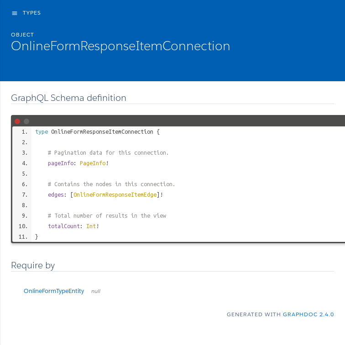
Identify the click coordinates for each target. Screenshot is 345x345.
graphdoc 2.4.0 (308, 314)
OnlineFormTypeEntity (62, 291)
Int (91, 226)
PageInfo (92, 163)
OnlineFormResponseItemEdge (115, 194)
